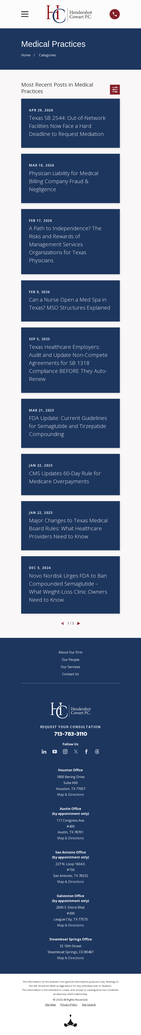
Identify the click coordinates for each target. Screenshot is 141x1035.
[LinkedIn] (44, 751)
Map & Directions (70, 794)
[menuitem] (50, 1004)
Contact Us (70, 674)
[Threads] (97, 751)
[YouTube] (54, 751)
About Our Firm (70, 652)
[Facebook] (86, 751)
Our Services (70, 667)
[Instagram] (65, 751)
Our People (70, 659)
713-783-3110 (70, 734)
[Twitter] (76, 751)
